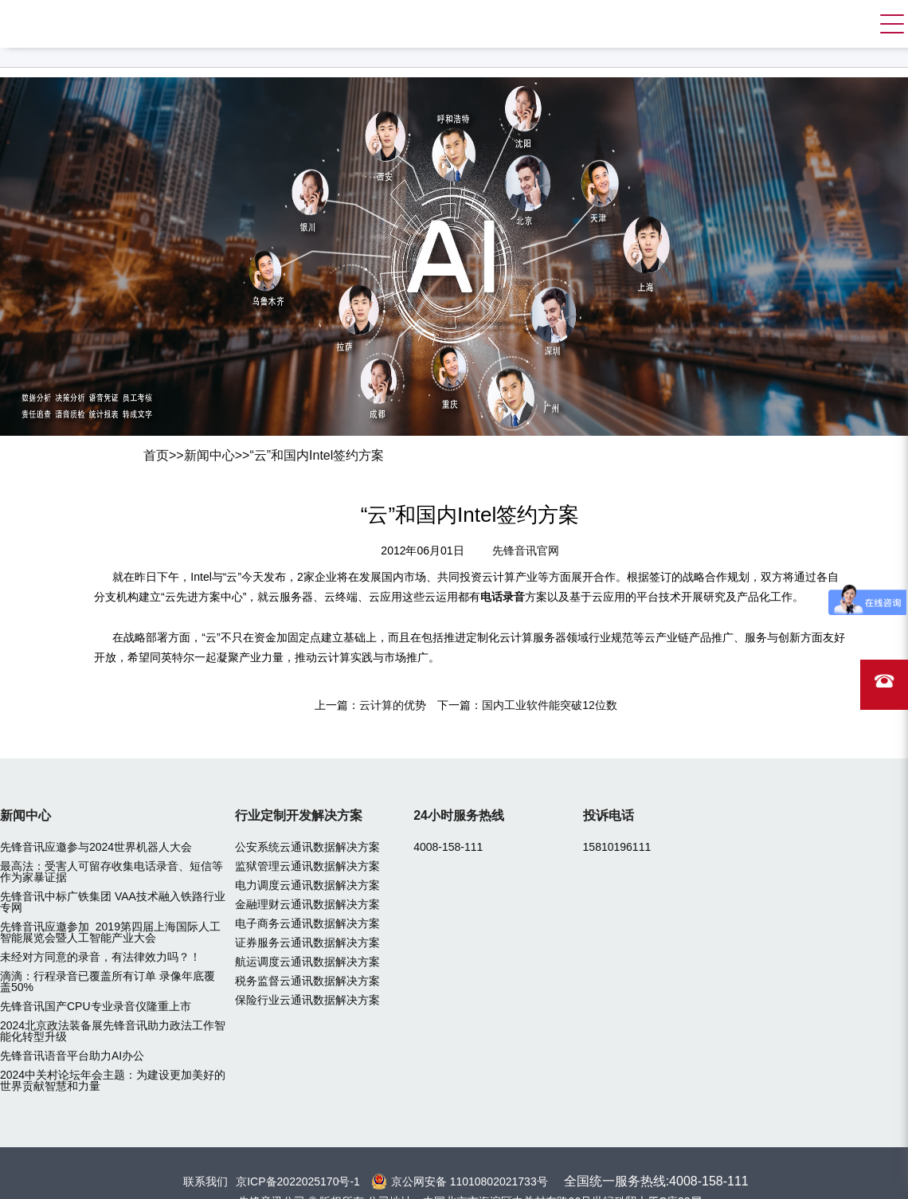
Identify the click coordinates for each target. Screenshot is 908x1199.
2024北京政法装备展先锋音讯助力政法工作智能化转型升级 (112, 1031)
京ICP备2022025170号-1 (298, 1181)
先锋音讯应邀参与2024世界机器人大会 (96, 846)
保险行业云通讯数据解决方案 (307, 999)
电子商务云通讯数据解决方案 (307, 923)
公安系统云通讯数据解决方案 (307, 846)
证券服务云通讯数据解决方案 (307, 942)
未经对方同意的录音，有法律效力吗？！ (100, 956)
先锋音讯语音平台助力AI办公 (72, 1055)
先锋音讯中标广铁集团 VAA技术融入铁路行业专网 (112, 902)
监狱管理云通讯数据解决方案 (307, 866)
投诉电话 (608, 815)
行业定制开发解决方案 (298, 815)
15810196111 (617, 846)
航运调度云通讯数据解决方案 (307, 961)
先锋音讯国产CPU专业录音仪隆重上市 (95, 1006)
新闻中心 (209, 455)
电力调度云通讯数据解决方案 (307, 885)
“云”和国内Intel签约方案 (316, 455)
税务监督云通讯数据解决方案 (307, 980)
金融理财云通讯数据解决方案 (307, 904)
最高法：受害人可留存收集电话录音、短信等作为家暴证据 (111, 872)
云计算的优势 (392, 705)
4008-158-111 (448, 846)
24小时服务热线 (458, 815)
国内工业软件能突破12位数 (549, 705)
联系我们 (205, 1181)
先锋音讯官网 (525, 550)
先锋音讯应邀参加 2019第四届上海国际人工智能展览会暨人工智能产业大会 (110, 932)
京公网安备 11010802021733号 (469, 1181)
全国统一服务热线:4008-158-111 (656, 1181)
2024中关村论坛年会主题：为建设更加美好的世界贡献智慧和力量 (112, 1080)
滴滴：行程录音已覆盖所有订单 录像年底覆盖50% (107, 981)
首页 (156, 455)
